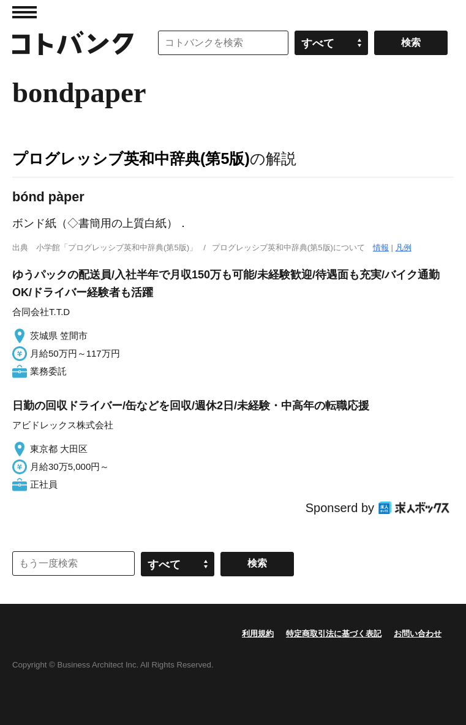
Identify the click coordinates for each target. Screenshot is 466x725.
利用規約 (258, 633)
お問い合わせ (418, 633)
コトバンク (72, 43)
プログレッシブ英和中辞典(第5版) (131, 158)
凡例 (404, 247)
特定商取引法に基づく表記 (333, 633)
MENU (24, 12)
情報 (381, 247)
